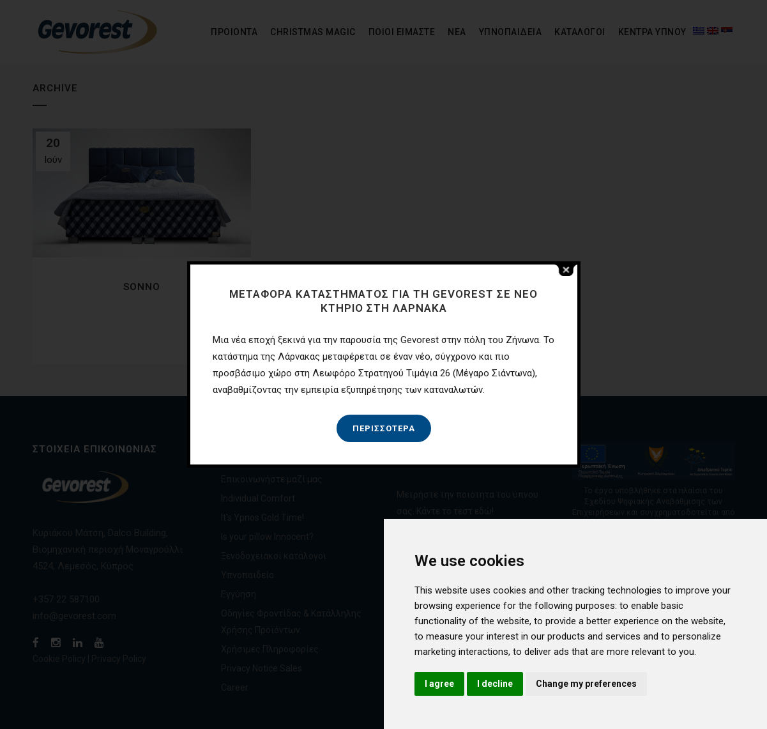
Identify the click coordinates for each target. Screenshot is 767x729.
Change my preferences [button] (586, 684)
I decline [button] (495, 684)
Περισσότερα (384, 428)
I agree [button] (439, 684)
